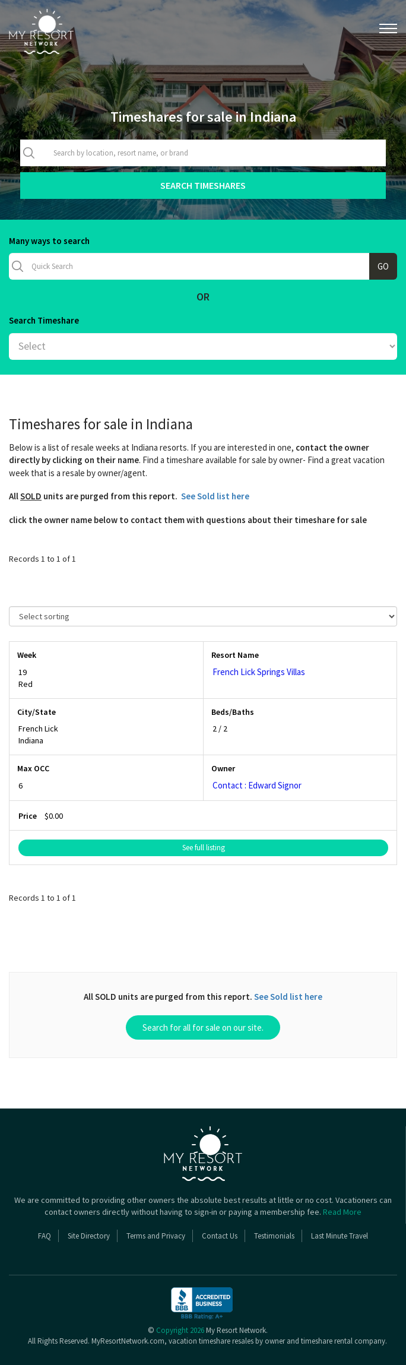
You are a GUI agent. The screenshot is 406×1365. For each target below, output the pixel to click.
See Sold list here (215, 496)
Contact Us (219, 1236)
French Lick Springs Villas (258, 671)
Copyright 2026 (180, 1330)
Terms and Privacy (155, 1236)
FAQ (44, 1236)
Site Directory (89, 1236)
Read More (342, 1211)
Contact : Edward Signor (257, 785)
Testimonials (274, 1236)
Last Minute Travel (339, 1236)
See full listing (203, 848)
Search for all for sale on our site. (203, 1027)
